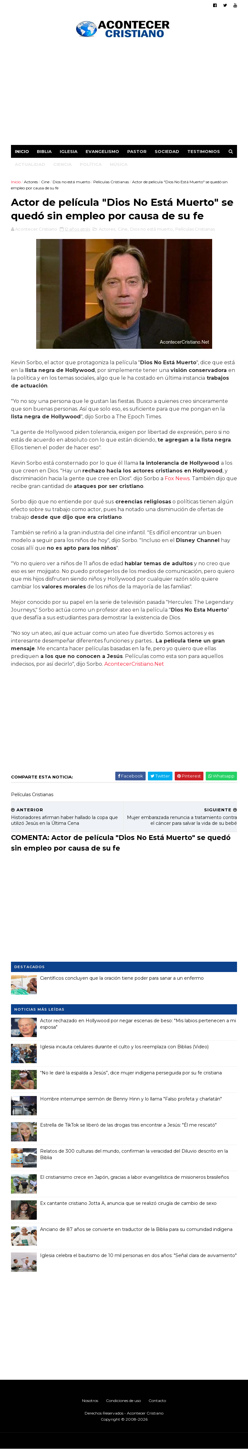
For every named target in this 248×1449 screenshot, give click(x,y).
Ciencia (62, 164)
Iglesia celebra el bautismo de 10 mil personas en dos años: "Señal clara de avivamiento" (138, 1255)
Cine (45, 181)
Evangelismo (102, 151)
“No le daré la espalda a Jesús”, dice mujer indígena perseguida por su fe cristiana (131, 1073)
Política (91, 164)
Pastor (137, 151)
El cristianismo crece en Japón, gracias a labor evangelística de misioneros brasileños (134, 1177)
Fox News (177, 478)
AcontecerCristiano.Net (134, 664)
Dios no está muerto (71, 181)
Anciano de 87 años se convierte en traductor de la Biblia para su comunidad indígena (136, 1229)
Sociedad (167, 151)
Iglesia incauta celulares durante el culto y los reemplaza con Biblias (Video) (124, 1047)
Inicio (22, 151)
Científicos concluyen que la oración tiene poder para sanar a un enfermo (122, 978)
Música (119, 164)
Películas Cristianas (111, 181)
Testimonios (203, 151)
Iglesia (69, 151)
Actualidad (30, 164)
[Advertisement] (124, 93)
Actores (31, 181)
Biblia (44, 151)
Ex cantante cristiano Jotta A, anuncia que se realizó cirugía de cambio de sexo (128, 1203)
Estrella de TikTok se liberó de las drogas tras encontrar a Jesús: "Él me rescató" (128, 1125)
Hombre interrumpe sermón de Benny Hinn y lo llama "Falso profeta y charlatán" (131, 1099)
